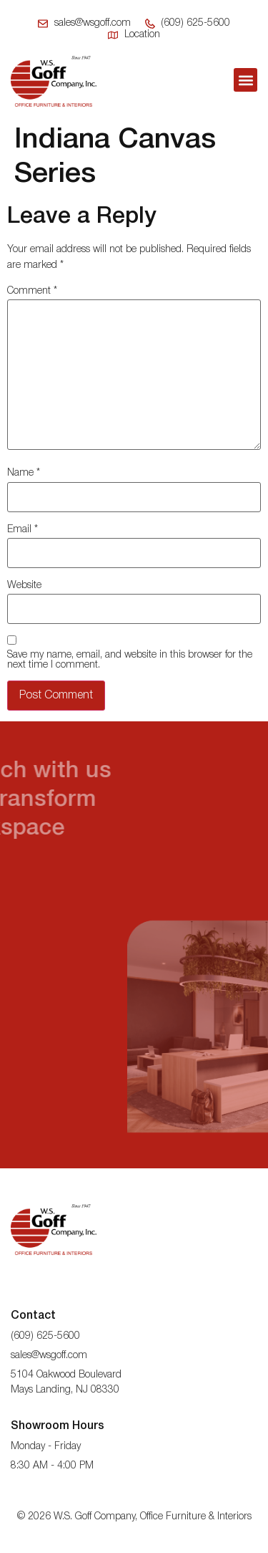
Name (23, 473)
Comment (32, 291)
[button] (245, 80)
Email (22, 529)
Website (24, 585)
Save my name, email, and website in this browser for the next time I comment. (129, 660)
